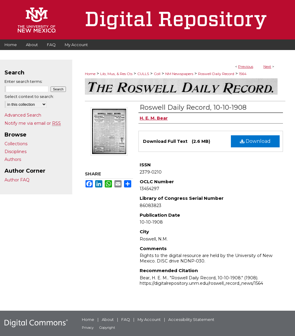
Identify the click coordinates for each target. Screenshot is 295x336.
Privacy (88, 327)
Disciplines (15, 151)
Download (255, 141)
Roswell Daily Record (216, 73)
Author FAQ (17, 180)
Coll (157, 73)
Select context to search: (29, 96)
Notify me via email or (33, 123)
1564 (243, 73)
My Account (149, 319)
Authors (13, 159)
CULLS (143, 73)
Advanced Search (23, 115)
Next (267, 66)
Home (90, 73)
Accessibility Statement (191, 319)
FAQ (125, 319)
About (108, 319)
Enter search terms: (23, 81)
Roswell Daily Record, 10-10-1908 (193, 107)
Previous (245, 66)
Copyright (107, 327)
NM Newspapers (179, 73)
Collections (16, 143)
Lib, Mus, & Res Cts (116, 73)
